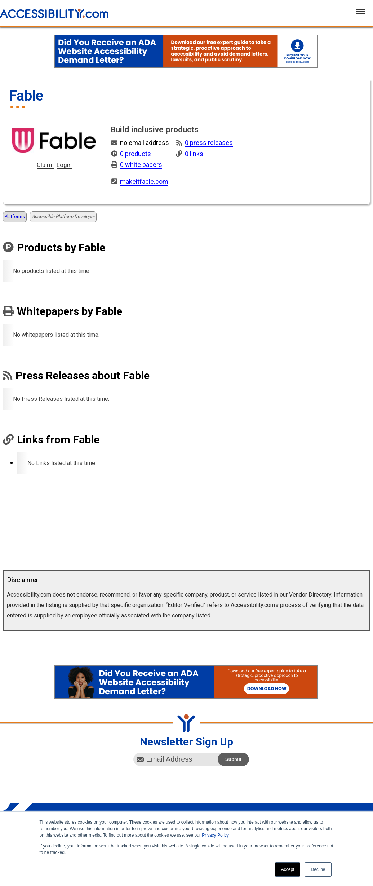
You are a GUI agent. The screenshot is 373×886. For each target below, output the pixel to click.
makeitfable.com (144, 181)
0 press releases (209, 142)
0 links (194, 154)
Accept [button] (287, 869)
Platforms (15, 216)
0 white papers (141, 164)
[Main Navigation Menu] (360, 12)
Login (64, 165)
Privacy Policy (215, 835)
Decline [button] (318, 869)
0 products (135, 154)
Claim (45, 165)
